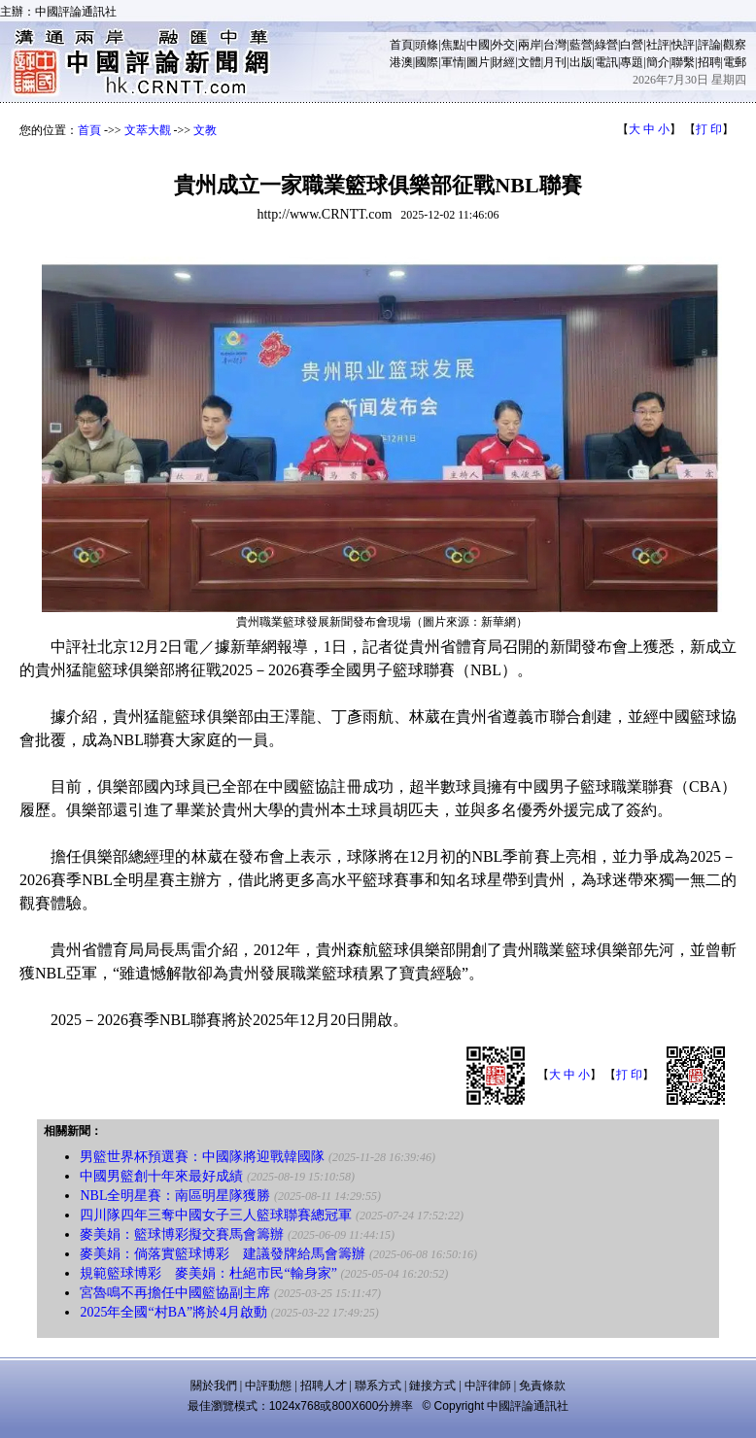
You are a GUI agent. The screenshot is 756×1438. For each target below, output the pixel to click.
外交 (503, 44)
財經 (503, 62)
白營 (631, 44)
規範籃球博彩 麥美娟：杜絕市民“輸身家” (208, 1273)
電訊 (606, 62)
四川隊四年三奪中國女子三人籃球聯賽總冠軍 (216, 1215)
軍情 (452, 62)
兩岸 (529, 44)
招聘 (709, 62)
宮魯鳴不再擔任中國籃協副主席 (175, 1292)
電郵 (734, 62)
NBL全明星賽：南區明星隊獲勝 (175, 1195)
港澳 (401, 62)
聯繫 (683, 62)
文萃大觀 (147, 130)
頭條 (426, 44)
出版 (581, 62)
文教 (205, 130)
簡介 (658, 62)
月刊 (555, 62)
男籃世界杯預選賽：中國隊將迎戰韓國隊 (202, 1156)
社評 (658, 44)
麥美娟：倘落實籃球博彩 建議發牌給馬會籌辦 (222, 1254)
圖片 (478, 62)
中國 (478, 44)
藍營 (581, 44)
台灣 (555, 44)
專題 (631, 62)
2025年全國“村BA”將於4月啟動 (173, 1312)
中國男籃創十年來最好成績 (161, 1176)
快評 (683, 44)
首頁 (401, 44)
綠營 (606, 44)
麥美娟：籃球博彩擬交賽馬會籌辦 (182, 1234)
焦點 (452, 44)
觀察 (734, 44)
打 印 (709, 129)
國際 (426, 62)
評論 (709, 44)
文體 (529, 62)
